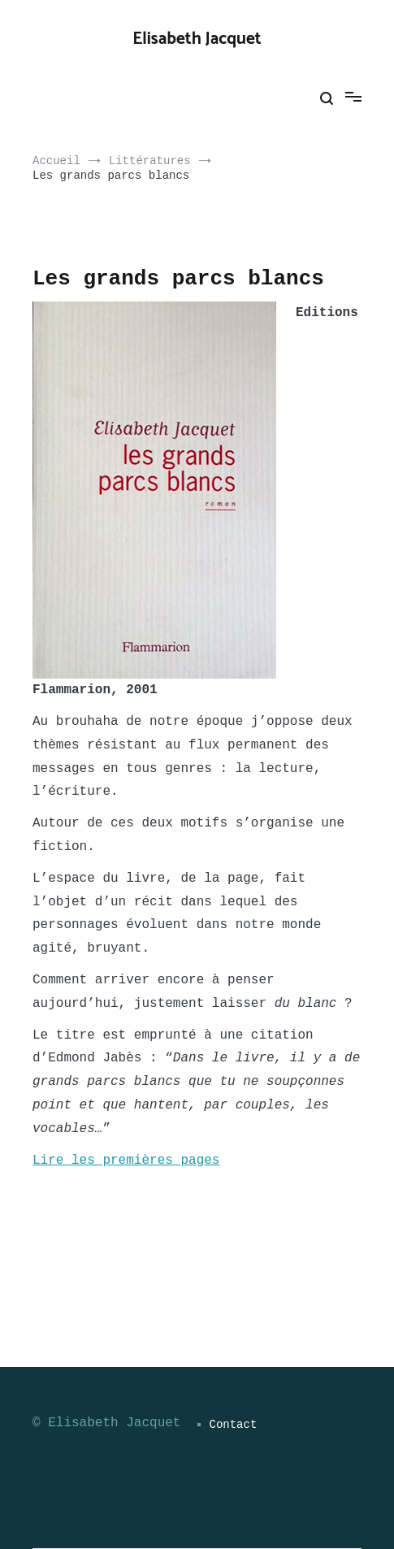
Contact (234, 1424)
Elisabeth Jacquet (197, 39)
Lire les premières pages (125, 1160)
